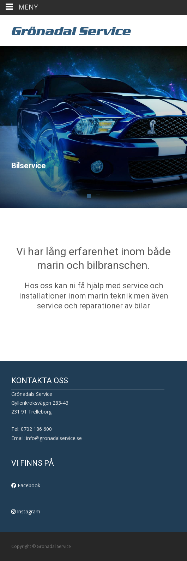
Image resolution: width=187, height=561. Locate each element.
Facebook (25, 485)
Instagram (25, 511)
